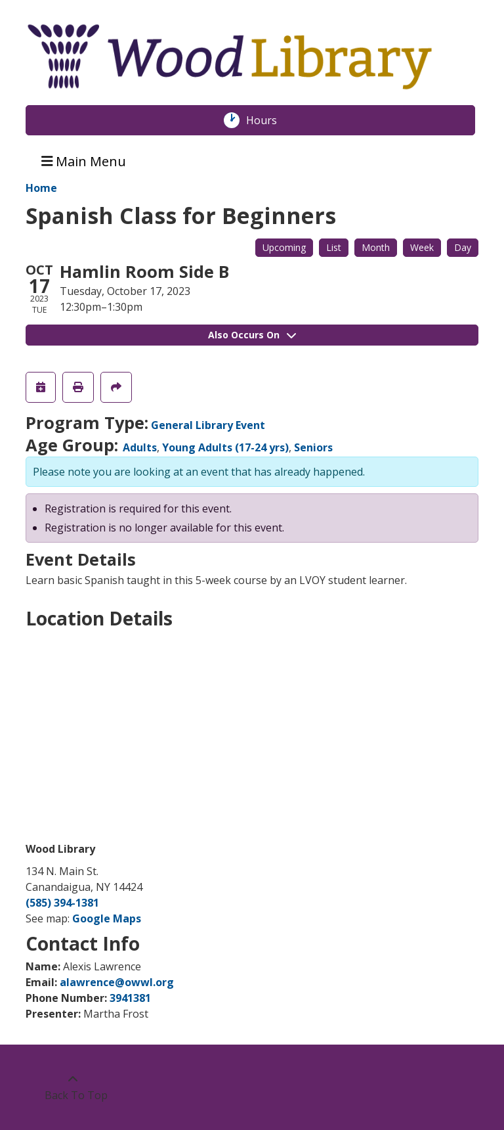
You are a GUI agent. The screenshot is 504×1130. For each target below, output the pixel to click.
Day (462, 247)
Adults (140, 447)
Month (376, 247)
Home (41, 188)
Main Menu (84, 161)
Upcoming (284, 247)
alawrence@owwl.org (117, 982)
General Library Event (208, 425)
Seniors (313, 447)
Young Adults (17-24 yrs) (225, 447)
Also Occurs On (252, 334)
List (333, 247)
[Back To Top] (72, 1087)
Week (422, 247)
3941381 (130, 998)
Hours (268, 120)
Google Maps (106, 918)
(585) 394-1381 (62, 902)
